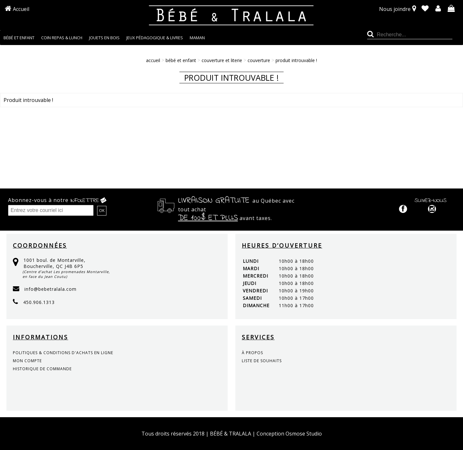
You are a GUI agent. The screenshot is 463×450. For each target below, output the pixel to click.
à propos (252, 352)
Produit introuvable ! (296, 60)
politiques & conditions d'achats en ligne (63, 352)
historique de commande (42, 369)
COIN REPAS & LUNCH (61, 38)
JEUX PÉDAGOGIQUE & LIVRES (154, 38)
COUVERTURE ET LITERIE (222, 60)
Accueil (21, 9)
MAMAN (197, 38)
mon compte (27, 360)
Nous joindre (395, 9)
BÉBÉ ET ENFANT (19, 38)
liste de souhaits (262, 360)
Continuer (443, 119)
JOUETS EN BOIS (104, 38)
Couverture (259, 60)
